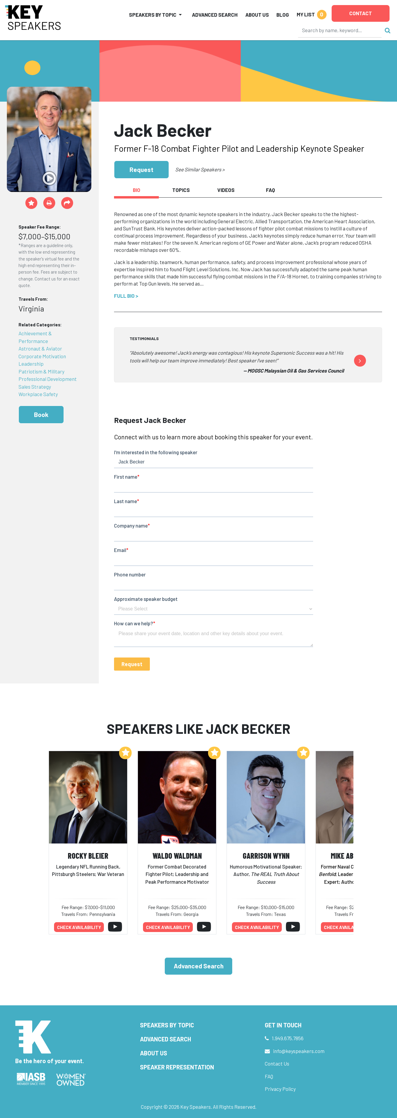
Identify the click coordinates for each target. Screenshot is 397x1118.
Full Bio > (126, 296)
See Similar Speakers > (199, 169)
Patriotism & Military (41, 371)
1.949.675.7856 (288, 1038)
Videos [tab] (226, 190)
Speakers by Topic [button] (152, 15)
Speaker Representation (177, 1067)
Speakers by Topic (167, 1025)
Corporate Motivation (42, 356)
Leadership (31, 364)
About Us (257, 15)
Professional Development (48, 379)
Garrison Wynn (266, 855)
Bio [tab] (136, 190)
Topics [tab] (181, 190)
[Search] (340, 30)
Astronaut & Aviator (40, 348)
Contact (360, 13)
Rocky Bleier (88, 855)
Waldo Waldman (177, 855)
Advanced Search (215, 15)
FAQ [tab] (270, 190)
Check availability (79, 927)
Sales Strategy (35, 387)
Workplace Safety (38, 394)
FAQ (269, 1076)
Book (41, 414)
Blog (282, 15)
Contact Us (277, 1063)
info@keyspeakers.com (298, 1051)
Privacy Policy (280, 1089)
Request (141, 169)
